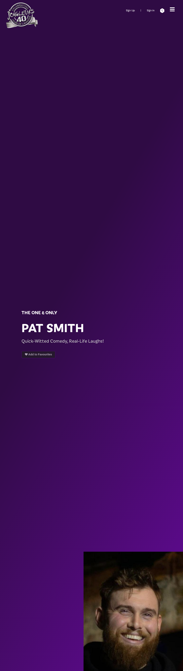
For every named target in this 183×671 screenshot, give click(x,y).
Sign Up (130, 10)
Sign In (151, 10)
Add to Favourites (38, 354)
